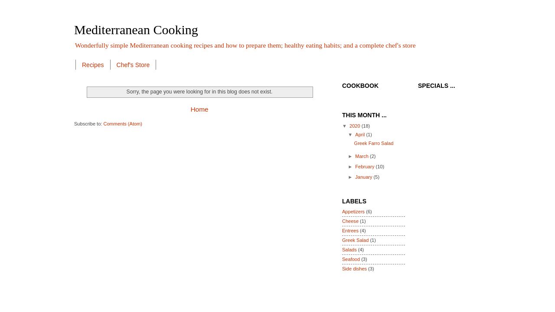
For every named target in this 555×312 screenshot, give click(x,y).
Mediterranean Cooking (136, 30)
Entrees (350, 230)
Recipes (93, 64)
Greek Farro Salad (374, 143)
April (360, 134)
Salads (349, 249)
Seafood (351, 259)
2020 (355, 126)
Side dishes (354, 268)
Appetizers (353, 211)
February (365, 166)
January (364, 177)
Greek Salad (355, 240)
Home (199, 109)
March (362, 156)
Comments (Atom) (122, 123)
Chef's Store (133, 64)
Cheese (350, 221)
